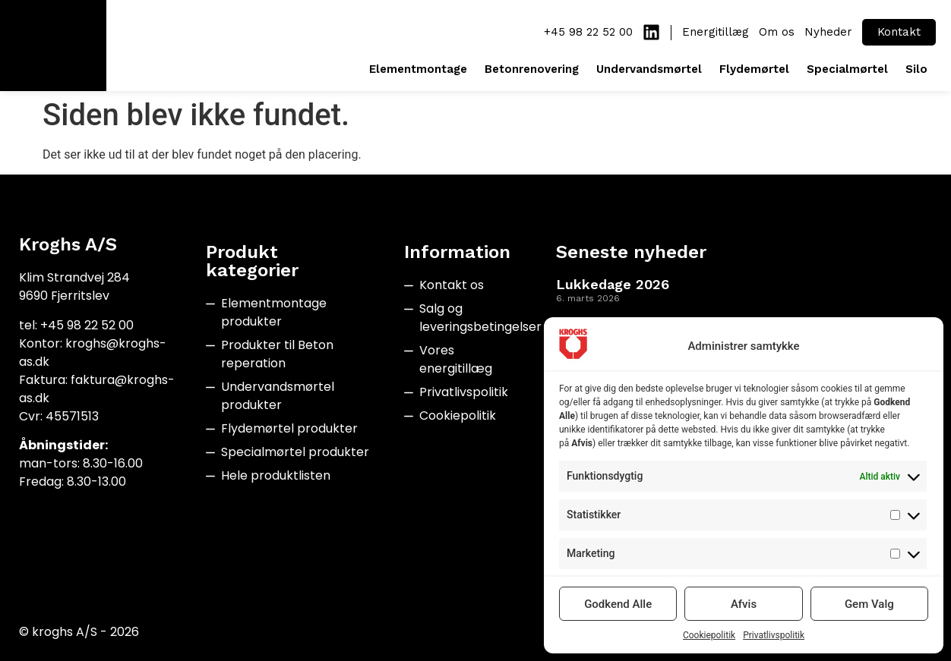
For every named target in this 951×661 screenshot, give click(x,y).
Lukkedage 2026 (612, 284)
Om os (777, 32)
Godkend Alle (618, 604)
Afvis (744, 604)
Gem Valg (869, 604)
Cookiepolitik (709, 635)
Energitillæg (715, 32)
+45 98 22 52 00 (588, 32)
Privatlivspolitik (773, 635)
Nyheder (828, 32)
